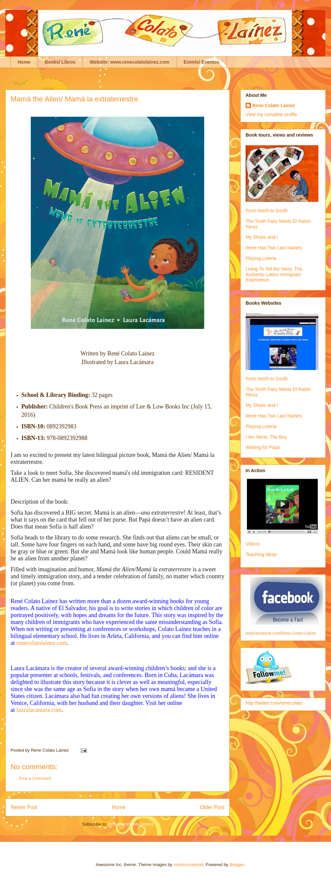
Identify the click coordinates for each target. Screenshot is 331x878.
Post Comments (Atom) (130, 824)
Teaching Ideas (261, 554)
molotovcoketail (188, 864)
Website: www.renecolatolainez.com (129, 62)
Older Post (212, 807)
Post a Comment (35, 778)
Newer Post (24, 807)
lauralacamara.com (39, 710)
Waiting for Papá (263, 447)
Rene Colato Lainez (273, 105)
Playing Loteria (261, 258)
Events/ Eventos (201, 62)
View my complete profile (271, 114)
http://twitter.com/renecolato (274, 703)
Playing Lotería (261, 426)
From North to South (267, 210)
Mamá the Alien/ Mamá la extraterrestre (74, 99)
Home (24, 62)
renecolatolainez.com (42, 643)
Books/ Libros (60, 62)
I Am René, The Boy (266, 437)
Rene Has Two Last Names (274, 247)
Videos (253, 543)
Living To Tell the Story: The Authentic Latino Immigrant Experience (274, 274)
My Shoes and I (262, 237)
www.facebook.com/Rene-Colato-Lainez (281, 633)
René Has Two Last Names (274, 415)
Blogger (236, 864)
